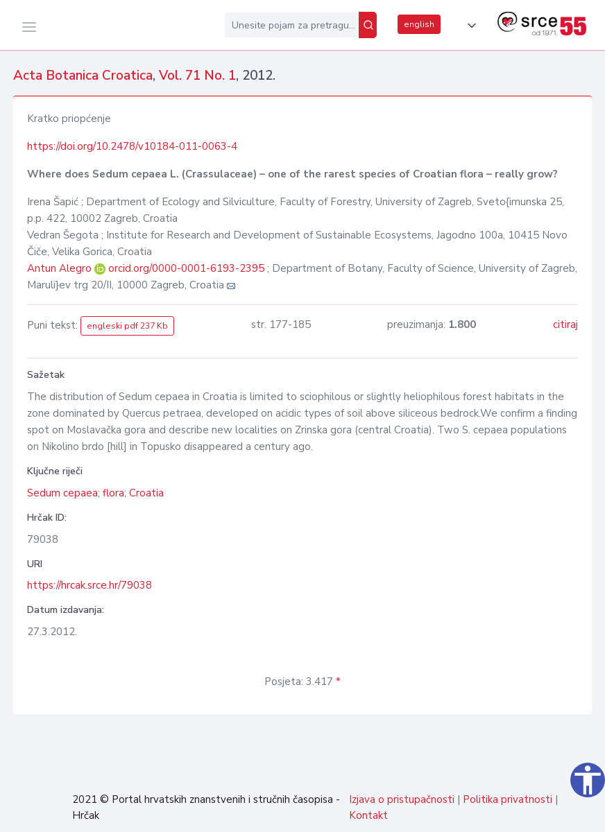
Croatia (146, 493)
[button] (469, 25)
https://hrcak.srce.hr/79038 (89, 585)
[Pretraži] (368, 25)
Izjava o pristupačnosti (401, 799)
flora (113, 493)
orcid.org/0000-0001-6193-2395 (186, 268)
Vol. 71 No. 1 (197, 76)
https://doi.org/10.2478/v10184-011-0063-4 (132, 146)
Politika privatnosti (507, 799)
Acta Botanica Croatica (83, 76)
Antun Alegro (60, 268)
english (419, 24)
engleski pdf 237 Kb (127, 325)
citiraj (565, 324)
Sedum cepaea (62, 493)
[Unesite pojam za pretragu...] (291, 25)
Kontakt (368, 815)
